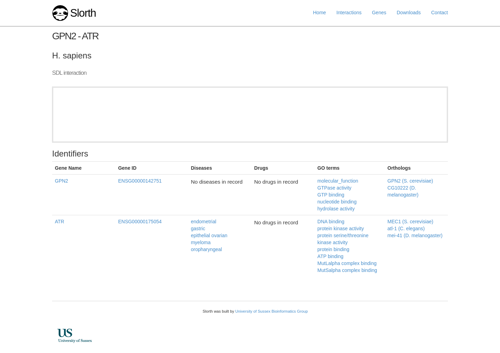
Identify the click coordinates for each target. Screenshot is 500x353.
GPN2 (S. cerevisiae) (410, 181)
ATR (59, 221)
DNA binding (330, 221)
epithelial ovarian (209, 235)
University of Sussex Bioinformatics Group (271, 311)
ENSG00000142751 (139, 181)
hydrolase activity (336, 208)
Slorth (83, 13)
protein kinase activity (340, 228)
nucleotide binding (337, 201)
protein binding (333, 249)
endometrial (203, 221)
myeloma (201, 242)
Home (319, 12)
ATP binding (330, 256)
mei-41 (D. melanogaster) (415, 235)
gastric (198, 228)
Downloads (408, 12)
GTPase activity (334, 188)
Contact (439, 12)
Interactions (348, 12)
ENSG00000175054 (139, 221)
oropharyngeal (206, 249)
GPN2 (61, 181)
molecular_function (337, 181)
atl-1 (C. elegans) (406, 228)
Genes (379, 12)
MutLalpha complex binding (346, 263)
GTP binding (330, 195)
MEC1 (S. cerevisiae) (410, 221)
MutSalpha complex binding (347, 270)
